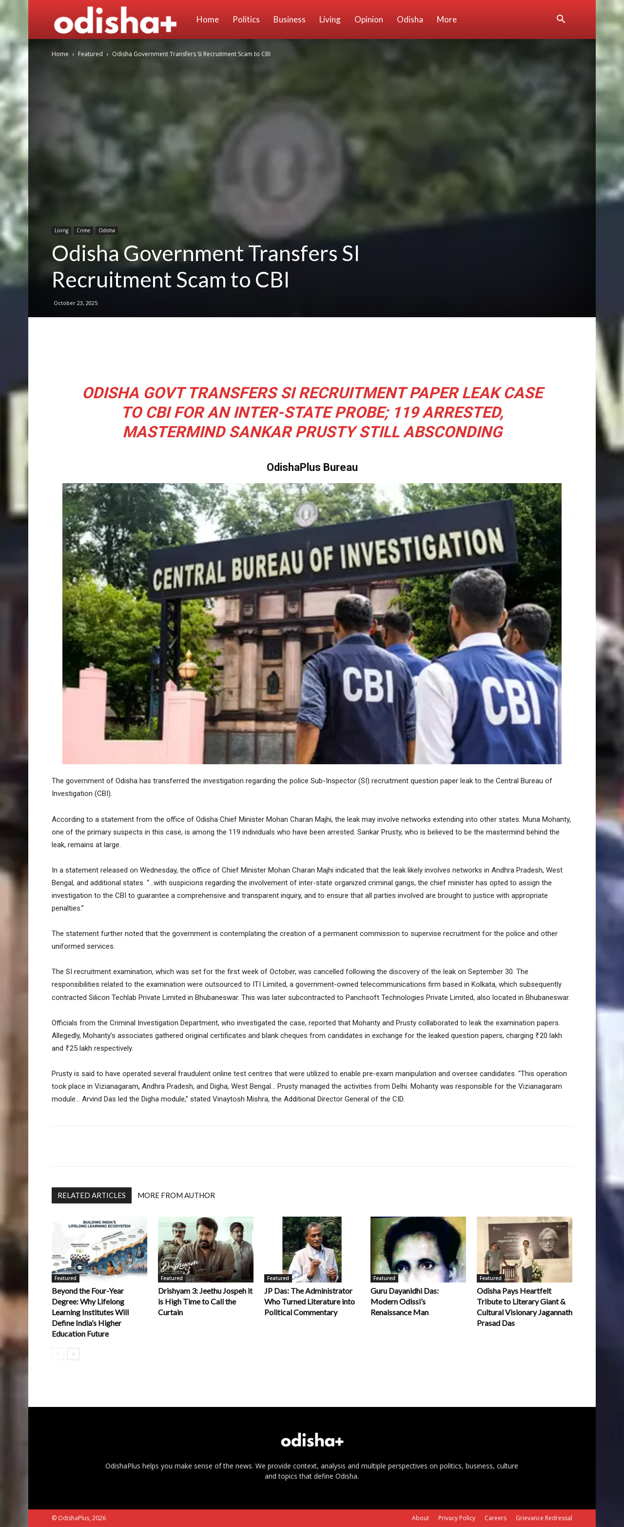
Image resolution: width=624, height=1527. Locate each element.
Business (289, 19)
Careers (496, 1518)
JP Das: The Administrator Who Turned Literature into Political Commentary (309, 1301)
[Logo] (121, 19)
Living (330, 19)
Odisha (410, 19)
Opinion (368, 19)
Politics (246, 19)
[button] (560, 20)
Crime (83, 230)
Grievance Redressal (544, 1518)
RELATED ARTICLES (92, 1195)
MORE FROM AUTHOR (176, 1195)
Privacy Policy (456, 1518)
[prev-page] (58, 1354)
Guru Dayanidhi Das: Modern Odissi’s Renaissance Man (404, 1301)
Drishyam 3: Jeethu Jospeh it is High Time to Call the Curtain (205, 1301)
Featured (90, 54)
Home (207, 19)
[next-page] (73, 1354)
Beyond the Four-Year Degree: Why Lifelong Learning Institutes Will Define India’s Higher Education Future (90, 1312)
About (420, 1518)
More (447, 19)
